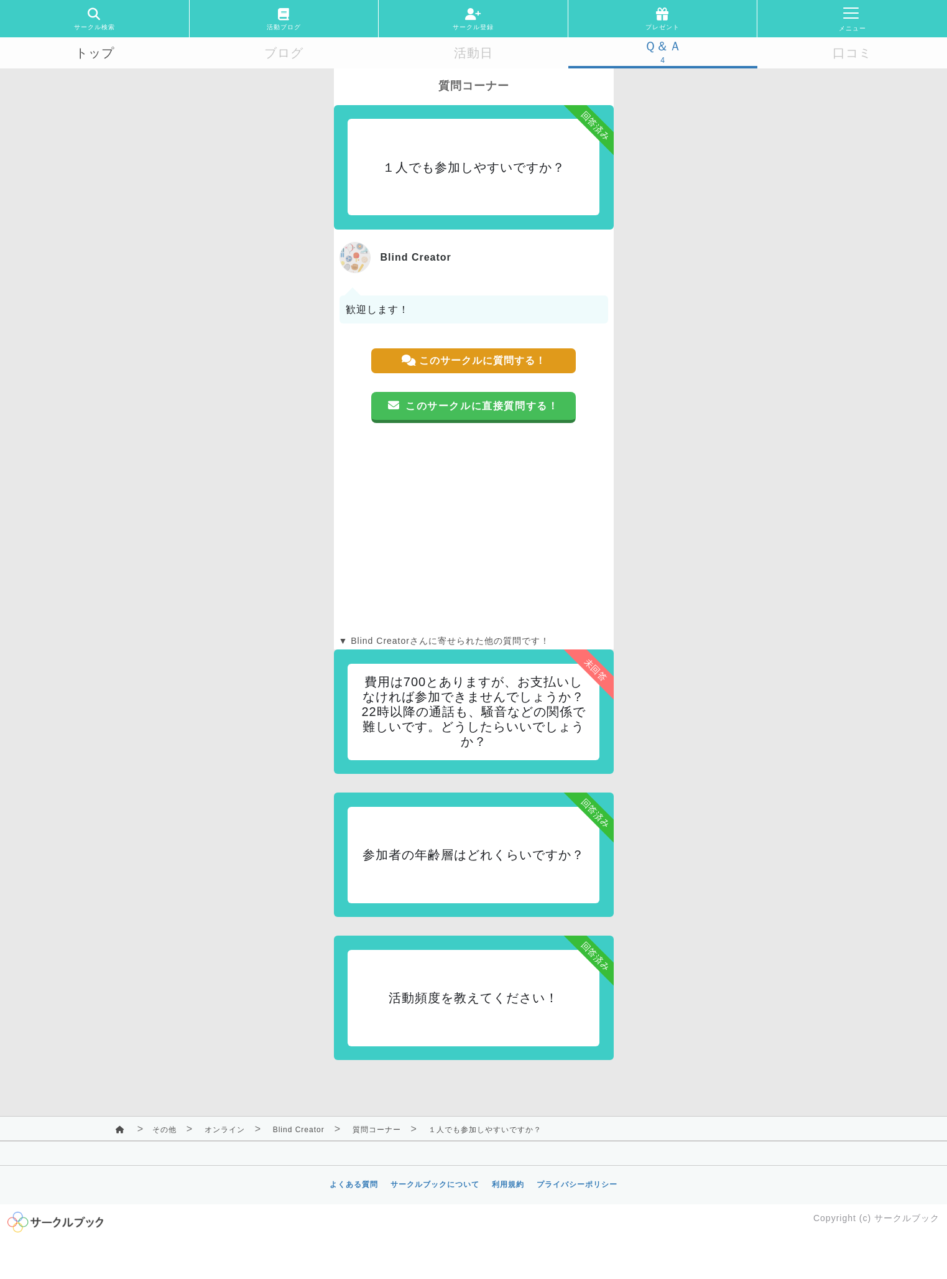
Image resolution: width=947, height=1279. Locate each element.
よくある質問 (354, 1184)
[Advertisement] (474, 529)
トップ (94, 53)
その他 (164, 1129)
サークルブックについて (434, 1184)
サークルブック (907, 1218)
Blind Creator (299, 1129)
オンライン (225, 1129)
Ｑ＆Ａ (663, 46)
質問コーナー (377, 1129)
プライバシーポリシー (577, 1184)
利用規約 (508, 1184)
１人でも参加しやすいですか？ (485, 1129)
